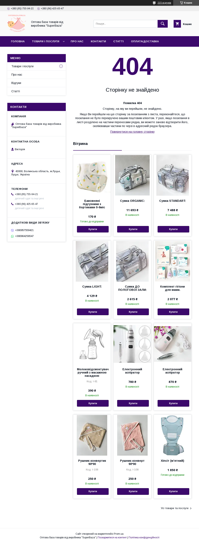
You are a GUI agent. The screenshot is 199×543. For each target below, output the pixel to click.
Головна (18, 41)
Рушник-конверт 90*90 (132, 462)
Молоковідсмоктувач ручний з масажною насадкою (92, 372)
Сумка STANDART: (172, 200)
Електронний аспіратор (132, 371)
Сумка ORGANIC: (132, 200)
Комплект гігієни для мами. (172, 288)
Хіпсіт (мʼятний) (172, 460)
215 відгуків (164, 2)
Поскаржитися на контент (112, 537)
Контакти (98, 41)
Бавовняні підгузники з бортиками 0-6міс (92, 204)
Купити (93, 229)
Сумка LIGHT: (92, 286)
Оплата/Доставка (145, 41)
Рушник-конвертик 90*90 (92, 462)
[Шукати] (163, 24)
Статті (118, 41)
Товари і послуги (45, 41)
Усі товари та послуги (174, 508)
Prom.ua (118, 533)
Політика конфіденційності (144, 537)
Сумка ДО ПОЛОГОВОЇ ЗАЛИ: (132, 288)
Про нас (77, 41)
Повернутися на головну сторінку (132, 131)
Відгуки (16, 83)
